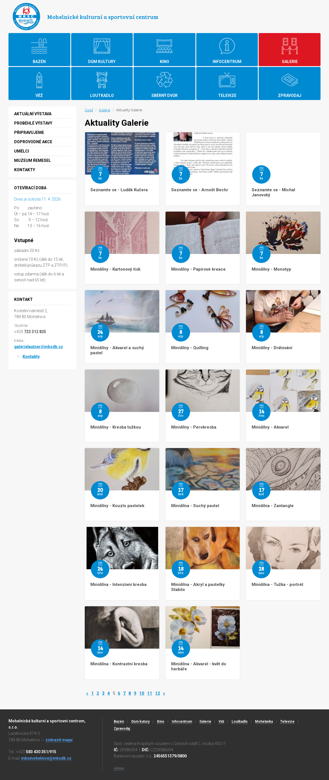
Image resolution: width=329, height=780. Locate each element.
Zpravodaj (122, 729)
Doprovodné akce (33, 142)
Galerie (104, 110)
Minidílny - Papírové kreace (198, 269)
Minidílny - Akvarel (270, 427)
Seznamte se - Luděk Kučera (119, 189)
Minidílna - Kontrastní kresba (118, 663)
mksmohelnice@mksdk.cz (46, 758)
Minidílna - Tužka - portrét (277, 584)
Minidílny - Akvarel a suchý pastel (117, 350)
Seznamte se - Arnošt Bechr (199, 189)
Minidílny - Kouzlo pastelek (117, 505)
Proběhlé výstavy (33, 123)
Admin (119, 768)
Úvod (89, 110)
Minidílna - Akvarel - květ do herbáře (198, 666)
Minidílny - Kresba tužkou (115, 427)
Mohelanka (264, 721)
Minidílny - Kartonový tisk (115, 269)
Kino (160, 721)
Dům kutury (140, 721)
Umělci (21, 151)
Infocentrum (182, 721)
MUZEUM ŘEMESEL (32, 160)
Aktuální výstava (32, 114)
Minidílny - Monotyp (271, 269)
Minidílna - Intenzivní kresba (118, 584)
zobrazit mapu (59, 740)
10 (141, 693)
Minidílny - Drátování (272, 347)
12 (157, 693)
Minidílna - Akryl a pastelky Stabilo (198, 587)
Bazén (119, 721)
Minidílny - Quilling (189, 347)
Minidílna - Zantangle (273, 505)
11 (149, 693)
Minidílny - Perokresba (193, 427)
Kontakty (24, 170)
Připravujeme (29, 132)
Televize (287, 721)
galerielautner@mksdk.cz (38, 346)
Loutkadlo (240, 721)
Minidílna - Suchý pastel (195, 505)
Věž (221, 721)
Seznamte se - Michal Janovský (273, 192)
